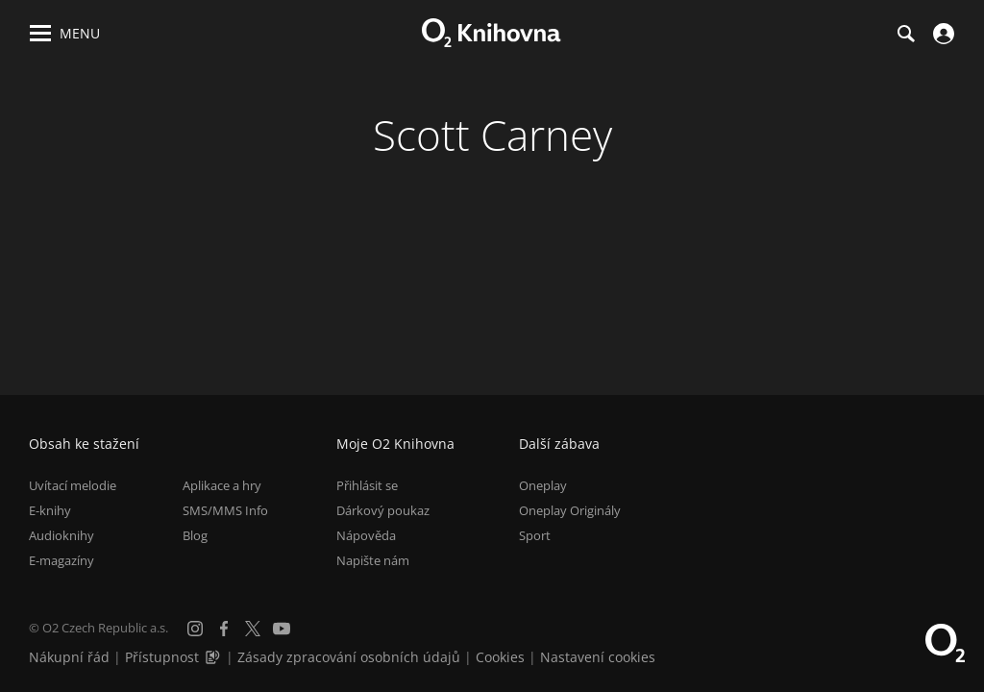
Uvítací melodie (72, 485)
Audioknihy (61, 535)
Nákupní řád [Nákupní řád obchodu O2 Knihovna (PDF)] (69, 657)
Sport (535, 535)
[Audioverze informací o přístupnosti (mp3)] (214, 657)
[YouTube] (281, 628)
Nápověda (366, 535)
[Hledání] (905, 33)
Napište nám (372, 560)
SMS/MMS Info (225, 510)
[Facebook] (223, 628)
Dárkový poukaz (383, 510)
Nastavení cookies (597, 657)
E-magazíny (61, 560)
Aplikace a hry (222, 485)
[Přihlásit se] (941, 33)
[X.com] (252, 628)
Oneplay (543, 485)
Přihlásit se (367, 485)
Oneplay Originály (570, 510)
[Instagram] (195, 628)
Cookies (500, 657)
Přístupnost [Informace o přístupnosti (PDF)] (162, 657)
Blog (195, 535)
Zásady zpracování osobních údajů (348, 657)
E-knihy (50, 510)
